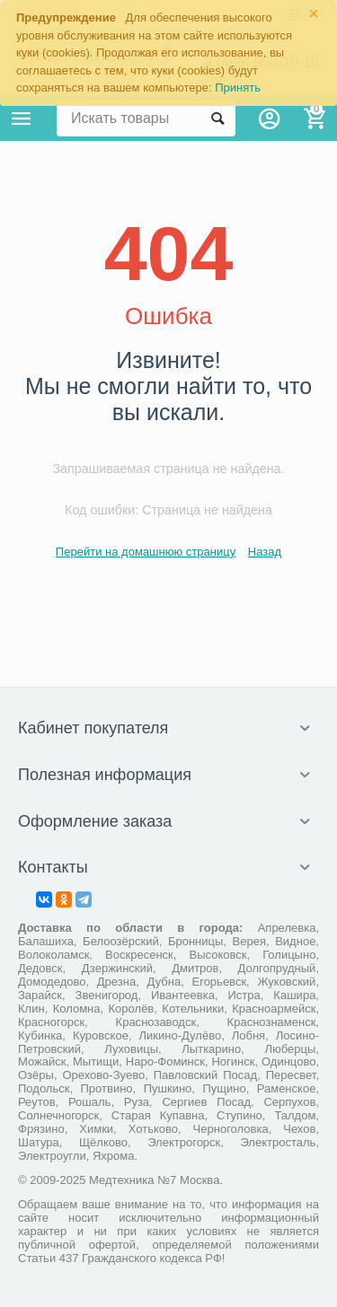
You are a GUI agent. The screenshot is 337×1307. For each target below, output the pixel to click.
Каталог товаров (21, 118)
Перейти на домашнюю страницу (145, 551)
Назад (264, 551)
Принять (238, 87)
